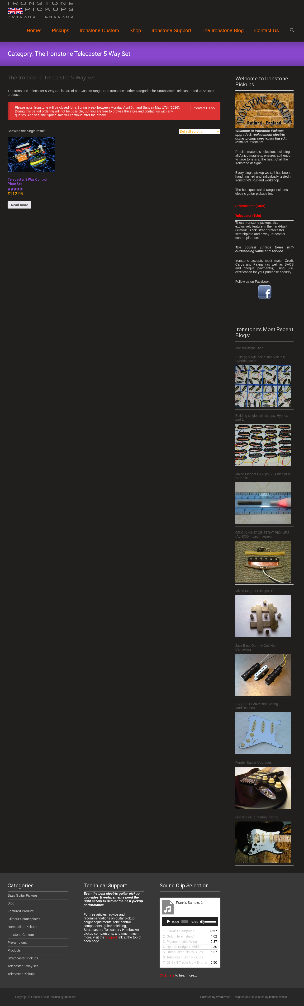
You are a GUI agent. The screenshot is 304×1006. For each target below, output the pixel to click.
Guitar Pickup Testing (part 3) (256, 817)
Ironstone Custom (99, 35)
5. (183, 952)
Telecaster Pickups (21, 974)
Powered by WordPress (215, 997)
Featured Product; (21, 911)
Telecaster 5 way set (23, 966)
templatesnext (278, 997)
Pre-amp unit (17, 942)
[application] (190, 921)
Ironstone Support (171, 35)
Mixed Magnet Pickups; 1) (254, 591)
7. (185, 962)
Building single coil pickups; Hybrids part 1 (261, 417)
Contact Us (266, 35)
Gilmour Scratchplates (24, 919)
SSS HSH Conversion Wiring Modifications (256, 706)
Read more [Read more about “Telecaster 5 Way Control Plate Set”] (19, 205)
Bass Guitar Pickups (23, 895)
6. (183, 957)
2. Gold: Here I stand (178, 936)
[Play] (168, 921)
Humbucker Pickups (22, 927)
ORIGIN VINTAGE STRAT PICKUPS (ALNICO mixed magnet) (262, 534)
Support (110, 937)
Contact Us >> (204, 108)
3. (180, 941)
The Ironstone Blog (223, 35)
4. (182, 947)
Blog (11, 903)
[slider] (184, 921)
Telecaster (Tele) (248, 216)
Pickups (60, 35)
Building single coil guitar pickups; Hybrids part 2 (260, 359)
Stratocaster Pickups (23, 958)
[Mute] (202, 921)
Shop (135, 35)
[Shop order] (199, 131)
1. (179, 931)
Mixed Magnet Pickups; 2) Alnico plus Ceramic (262, 476)
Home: (34, 35)
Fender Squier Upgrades (253, 762)
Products (14, 950)
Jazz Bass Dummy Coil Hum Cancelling (256, 647)
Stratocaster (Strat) (250, 206)
